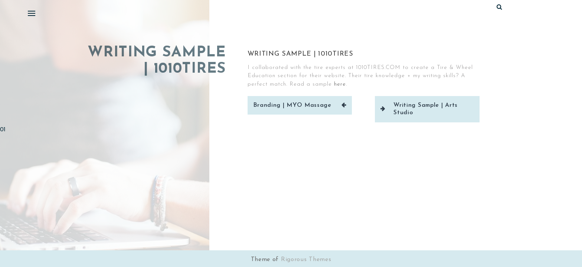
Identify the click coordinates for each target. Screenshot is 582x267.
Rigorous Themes (306, 260)
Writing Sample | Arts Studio (425, 109)
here (340, 84)
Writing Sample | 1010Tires (300, 53)
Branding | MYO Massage (292, 105)
